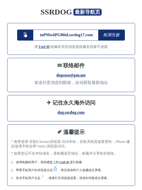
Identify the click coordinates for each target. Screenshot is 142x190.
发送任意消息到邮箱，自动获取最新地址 (71, 82)
